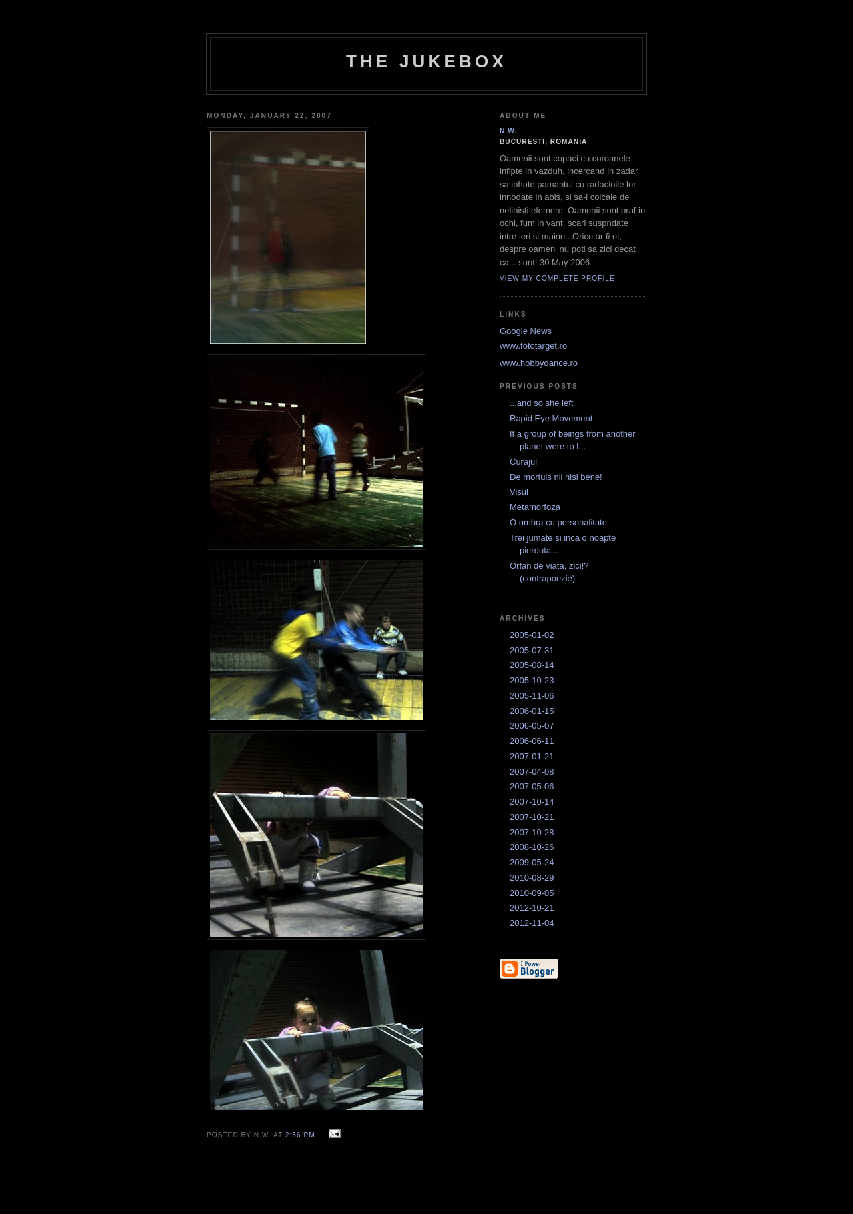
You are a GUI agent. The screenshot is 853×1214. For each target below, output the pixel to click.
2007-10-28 (532, 832)
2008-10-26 (532, 847)
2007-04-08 (532, 772)
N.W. (508, 131)
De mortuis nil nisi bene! (556, 477)
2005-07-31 (532, 650)
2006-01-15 (532, 711)
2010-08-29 (532, 878)
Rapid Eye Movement (551, 418)
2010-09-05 (532, 893)
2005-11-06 (532, 696)
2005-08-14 (532, 665)
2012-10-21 (532, 908)
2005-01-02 (532, 635)
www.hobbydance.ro (539, 363)
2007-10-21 (532, 817)
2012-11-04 (532, 923)
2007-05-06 (532, 786)
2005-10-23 (532, 680)
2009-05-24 (532, 862)
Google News (526, 331)
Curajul (523, 462)
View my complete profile (557, 278)
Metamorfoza (535, 507)
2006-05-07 (532, 726)
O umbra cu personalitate (558, 522)
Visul (519, 492)
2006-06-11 (532, 741)
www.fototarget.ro (533, 346)
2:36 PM (300, 1135)
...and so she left (541, 403)
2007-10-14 (532, 802)
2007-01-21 (532, 756)
